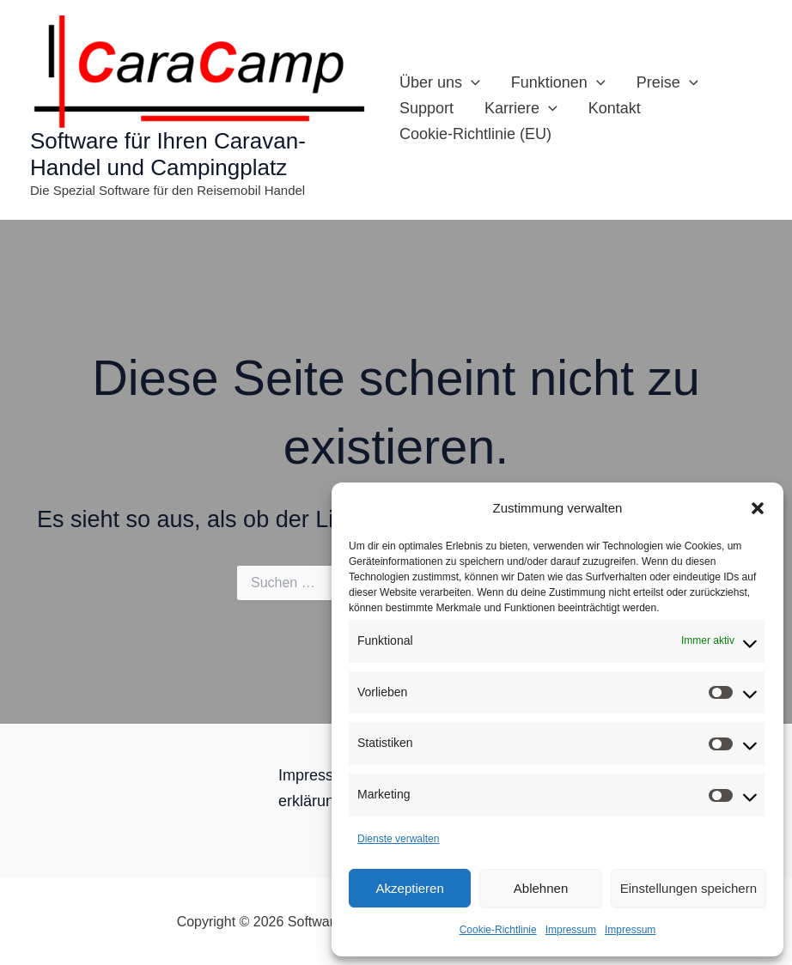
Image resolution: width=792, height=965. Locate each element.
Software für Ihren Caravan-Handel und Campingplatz (168, 154)
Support (426, 108)
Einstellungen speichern (688, 888)
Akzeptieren (410, 888)
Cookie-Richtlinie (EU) (475, 134)
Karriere (520, 108)
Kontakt (614, 108)
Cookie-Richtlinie (498, 930)
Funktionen (558, 82)
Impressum (570, 930)
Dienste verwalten (398, 839)
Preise (667, 82)
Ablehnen (541, 888)
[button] (757, 508)
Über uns (439, 82)
